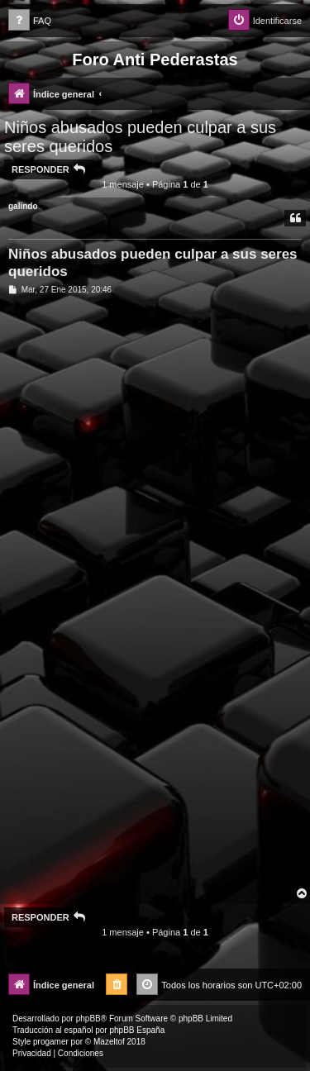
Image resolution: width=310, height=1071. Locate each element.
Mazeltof (109, 1041)
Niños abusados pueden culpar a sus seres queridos (140, 136)
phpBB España (137, 1030)
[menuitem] (29, 21)
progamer (51, 1041)
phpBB (88, 1018)
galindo (23, 206)
